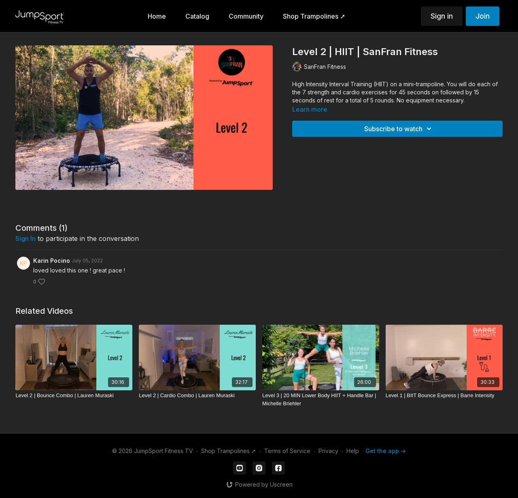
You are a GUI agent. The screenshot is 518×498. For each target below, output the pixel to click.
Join (483, 16)
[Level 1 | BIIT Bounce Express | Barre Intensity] (444, 396)
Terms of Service (287, 450)
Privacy (328, 450)
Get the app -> (385, 450)
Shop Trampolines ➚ (228, 450)
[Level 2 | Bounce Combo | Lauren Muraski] (73, 396)
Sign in (442, 16)
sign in (25, 238)
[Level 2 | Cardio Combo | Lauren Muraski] (197, 396)
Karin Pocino (51, 260)
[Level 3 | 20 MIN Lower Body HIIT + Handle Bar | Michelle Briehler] (320, 399)
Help (352, 450)
